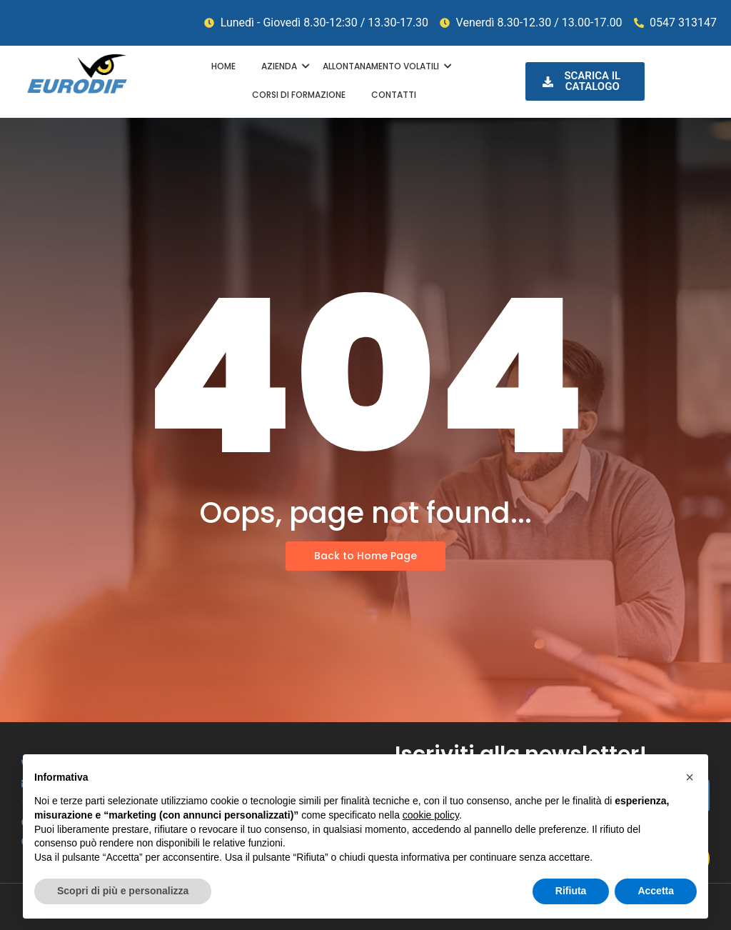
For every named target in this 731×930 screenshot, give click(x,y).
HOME (223, 66)
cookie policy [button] (431, 815)
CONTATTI (393, 95)
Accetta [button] (655, 890)
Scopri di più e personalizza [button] (122, 890)
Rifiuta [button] (571, 890)
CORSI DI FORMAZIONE (299, 95)
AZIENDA (281, 66)
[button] (689, 777)
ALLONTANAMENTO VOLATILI (383, 66)
